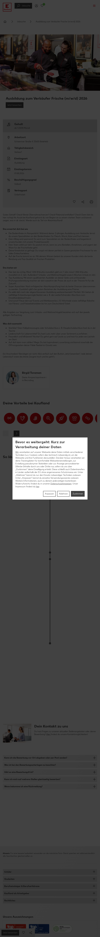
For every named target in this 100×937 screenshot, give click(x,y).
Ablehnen (63, 493)
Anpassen (49, 493)
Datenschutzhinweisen (61, 483)
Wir (17, 452)
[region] (50, 468)
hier (37, 486)
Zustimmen (78, 493)
